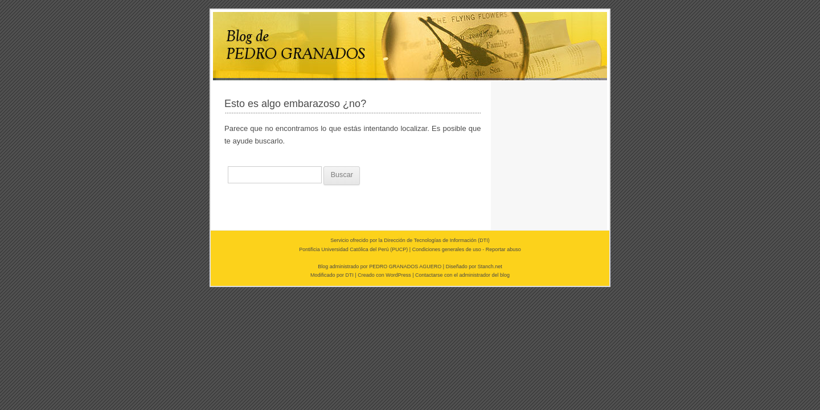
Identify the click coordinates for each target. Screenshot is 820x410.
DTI (483, 240)
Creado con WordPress (384, 275)
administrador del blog (485, 275)
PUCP (399, 249)
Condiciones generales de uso (446, 249)
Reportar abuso (503, 249)
